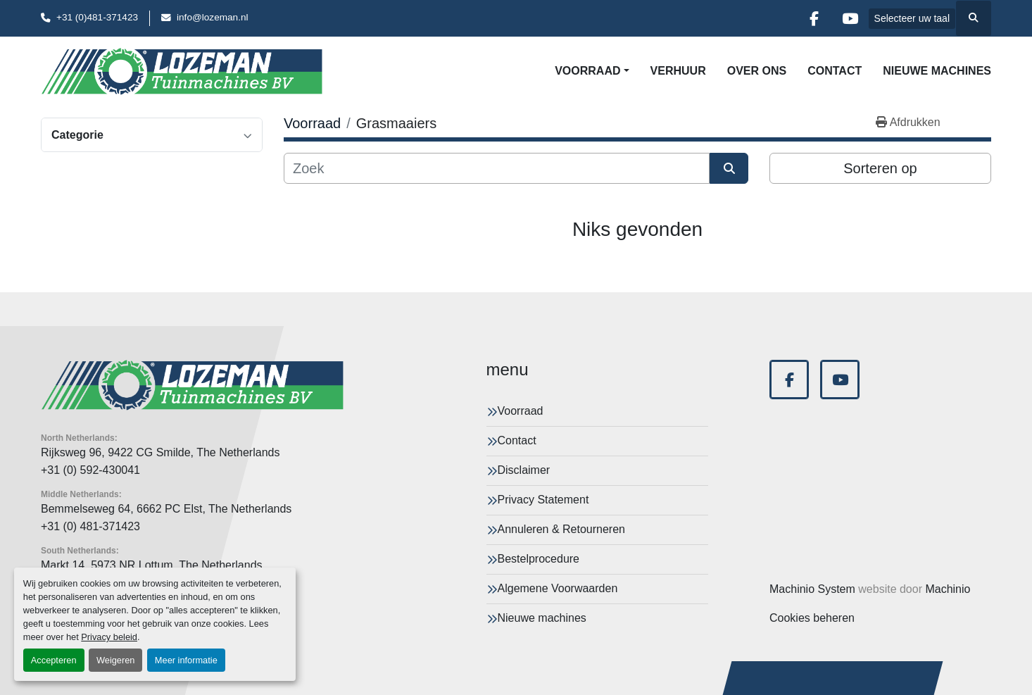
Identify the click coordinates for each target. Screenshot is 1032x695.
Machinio (947, 589)
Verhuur (678, 71)
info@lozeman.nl (212, 17)
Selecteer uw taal (912, 18)
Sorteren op (880, 168)
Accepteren (54, 660)
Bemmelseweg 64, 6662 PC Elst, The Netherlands (166, 509)
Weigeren (115, 660)
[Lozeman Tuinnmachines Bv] (192, 385)
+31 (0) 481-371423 (90, 526)
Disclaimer (524, 470)
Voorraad (587, 71)
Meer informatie (186, 660)
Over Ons (756, 71)
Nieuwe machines (937, 71)
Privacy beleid (109, 637)
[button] (592, 71)
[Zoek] (497, 168)
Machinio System (812, 589)
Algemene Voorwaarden (558, 588)
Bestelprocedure (539, 559)
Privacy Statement (543, 500)
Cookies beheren (812, 618)
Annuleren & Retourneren (561, 529)
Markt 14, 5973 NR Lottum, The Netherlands (152, 565)
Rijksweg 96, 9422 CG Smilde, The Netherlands (160, 452)
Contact (834, 71)
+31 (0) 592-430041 (90, 470)
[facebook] (814, 18)
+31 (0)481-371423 (97, 17)
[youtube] (850, 18)
